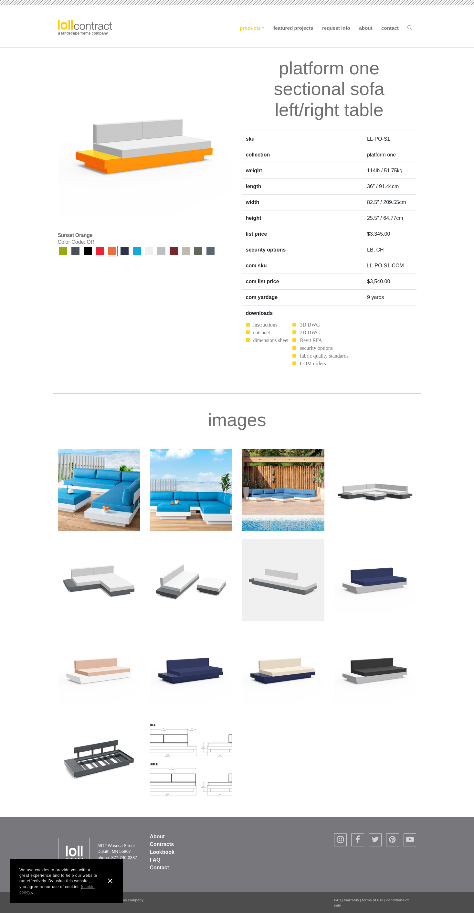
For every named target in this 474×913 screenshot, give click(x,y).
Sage (198, 251)
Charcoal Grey (75, 251)
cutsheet (261, 332)
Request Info (336, 28)
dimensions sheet (271, 340)
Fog (186, 251)
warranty (351, 900)
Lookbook (162, 852)
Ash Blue (210, 251)
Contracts (162, 844)
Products (250, 28)
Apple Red (100, 251)
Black (88, 251)
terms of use (373, 900)
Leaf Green (63, 251)
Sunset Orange (112, 251)
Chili (174, 251)
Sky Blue (137, 251)
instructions (265, 325)
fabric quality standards (324, 356)
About (365, 28)
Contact (390, 28)
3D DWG (310, 325)
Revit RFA (311, 340)
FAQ (155, 860)
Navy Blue (125, 251)
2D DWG (310, 332)
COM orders (313, 363)
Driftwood (161, 251)
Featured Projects (293, 28)
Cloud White (149, 251)
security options (316, 348)
